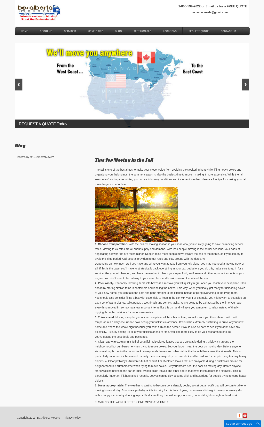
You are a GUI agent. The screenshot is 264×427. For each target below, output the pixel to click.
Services (70, 31)
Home (24, 31)
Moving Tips (95, 31)
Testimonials (142, 31)
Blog (118, 31)
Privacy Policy (72, 417)
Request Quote (198, 31)
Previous (18, 84)
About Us (46, 31)
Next (245, 84)
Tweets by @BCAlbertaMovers (35, 157)
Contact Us (228, 31)
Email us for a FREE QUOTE (226, 6)
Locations (170, 31)
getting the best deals (116, 336)
